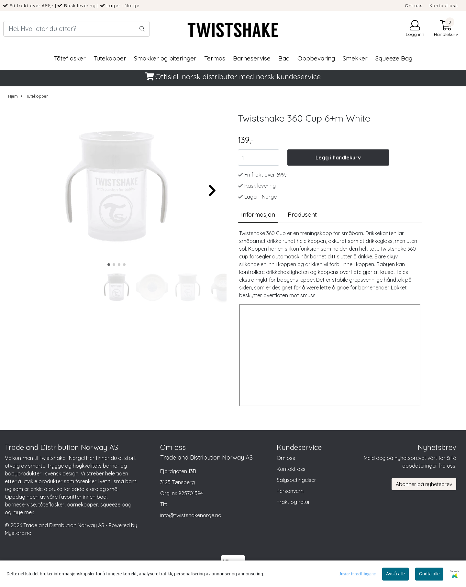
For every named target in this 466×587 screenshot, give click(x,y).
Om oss (414, 5)
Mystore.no (18, 533)
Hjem (13, 96)
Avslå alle (395, 573)
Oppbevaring (316, 58)
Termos (214, 58)
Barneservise (252, 58)
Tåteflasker (70, 58)
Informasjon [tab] (258, 214)
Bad (284, 58)
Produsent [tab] (302, 214)
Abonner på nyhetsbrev (424, 484)
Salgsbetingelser (296, 480)
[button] (108, 264)
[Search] (76, 29)
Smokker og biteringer (165, 58)
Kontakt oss (443, 5)
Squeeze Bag (393, 58)
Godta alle (429, 573)
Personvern (290, 491)
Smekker (355, 58)
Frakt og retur (293, 502)
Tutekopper (110, 58)
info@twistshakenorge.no (190, 515)
